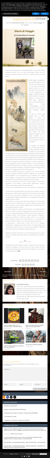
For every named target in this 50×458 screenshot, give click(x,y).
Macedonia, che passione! (10, 406)
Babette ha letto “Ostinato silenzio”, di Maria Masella (18, 438)
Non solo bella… (42, 442)
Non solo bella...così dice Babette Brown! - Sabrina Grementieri (20, 442)
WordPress (28, 454)
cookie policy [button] (42, 5)
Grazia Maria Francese (18, 23)
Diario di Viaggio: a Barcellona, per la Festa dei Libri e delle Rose (29, 430)
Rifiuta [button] (36, 13)
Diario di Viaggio (37, 23)
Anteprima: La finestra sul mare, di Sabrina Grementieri (24, 446)
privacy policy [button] (12, 4)
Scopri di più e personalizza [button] (10, 13)
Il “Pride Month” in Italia (10, 416)
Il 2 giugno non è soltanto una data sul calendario (17, 420)
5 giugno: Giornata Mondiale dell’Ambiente (15, 409)
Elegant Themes (14, 454)
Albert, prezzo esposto (17, 433)
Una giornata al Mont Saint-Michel (34, 344)
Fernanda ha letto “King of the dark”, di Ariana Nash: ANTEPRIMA (21, 413)
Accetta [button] (44, 13)
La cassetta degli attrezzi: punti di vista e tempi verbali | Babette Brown (22, 437)
